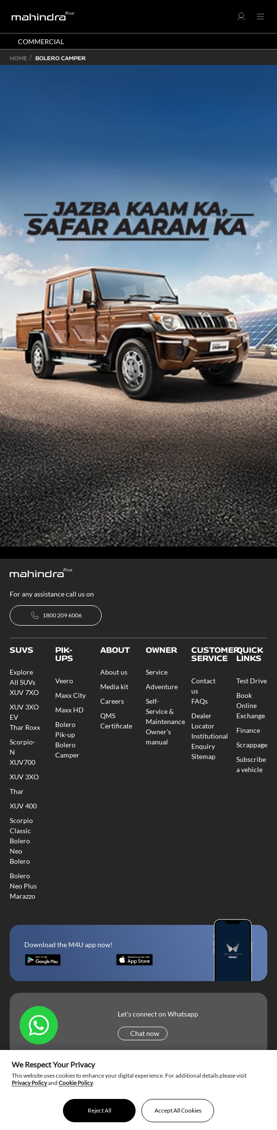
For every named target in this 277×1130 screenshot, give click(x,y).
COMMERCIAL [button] (41, 41)
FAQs (199, 701)
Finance (248, 730)
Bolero (20, 861)
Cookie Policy (76, 1082)
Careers (112, 701)
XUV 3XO (24, 777)
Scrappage (251, 745)
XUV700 (22, 762)
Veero (64, 681)
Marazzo (22, 896)
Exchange (250, 715)
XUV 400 (23, 806)
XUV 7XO (24, 692)
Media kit (114, 686)
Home (18, 58)
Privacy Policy (29, 1082)
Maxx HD (69, 710)
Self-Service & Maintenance (165, 711)
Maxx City (70, 695)
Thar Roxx (25, 727)
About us (113, 672)
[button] (241, 19)
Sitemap (203, 756)
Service (157, 672)
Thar (17, 791)
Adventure (162, 686)
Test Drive (251, 681)
